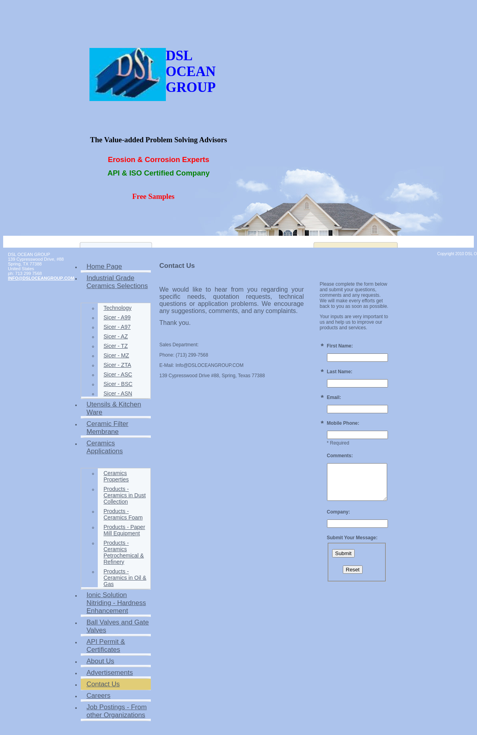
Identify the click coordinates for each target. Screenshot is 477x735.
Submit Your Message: (352, 537)
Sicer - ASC (118, 374)
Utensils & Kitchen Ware (114, 408)
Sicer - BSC (118, 384)
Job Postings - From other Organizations (117, 711)
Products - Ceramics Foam (123, 514)
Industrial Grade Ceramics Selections (117, 282)
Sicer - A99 (117, 317)
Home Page (104, 266)
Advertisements (110, 672)
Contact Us (103, 684)
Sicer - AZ (116, 336)
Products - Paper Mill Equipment (124, 530)
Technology (118, 308)
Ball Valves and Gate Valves (118, 626)
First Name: (340, 346)
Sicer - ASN (118, 393)
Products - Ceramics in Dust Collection (125, 495)
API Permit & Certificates (106, 645)
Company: (338, 512)
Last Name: (340, 371)
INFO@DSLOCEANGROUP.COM (41, 278)
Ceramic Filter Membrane (108, 427)
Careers (98, 695)
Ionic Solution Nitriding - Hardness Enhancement (116, 603)
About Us (100, 661)
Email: (334, 397)
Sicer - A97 (117, 327)
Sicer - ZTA (117, 365)
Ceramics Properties (116, 476)
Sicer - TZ (116, 346)
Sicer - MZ (116, 355)
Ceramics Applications (105, 447)
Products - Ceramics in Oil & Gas (125, 577)
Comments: (340, 455)
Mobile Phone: (343, 423)
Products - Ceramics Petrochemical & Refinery (124, 552)
